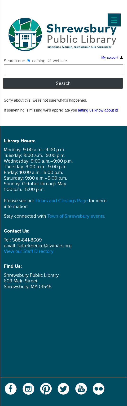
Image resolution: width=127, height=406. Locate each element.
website (57, 60)
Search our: (14, 60)
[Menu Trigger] (114, 19)
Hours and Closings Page (61, 201)
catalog (37, 60)
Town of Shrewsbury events (75, 216)
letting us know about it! (98, 110)
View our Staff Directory (28, 251)
